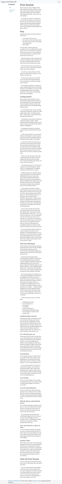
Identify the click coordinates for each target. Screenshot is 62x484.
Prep (10, 7)
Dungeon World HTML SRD (8, 2)
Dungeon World (36, 480)
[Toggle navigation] (59, 2)
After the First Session (12, 10)
